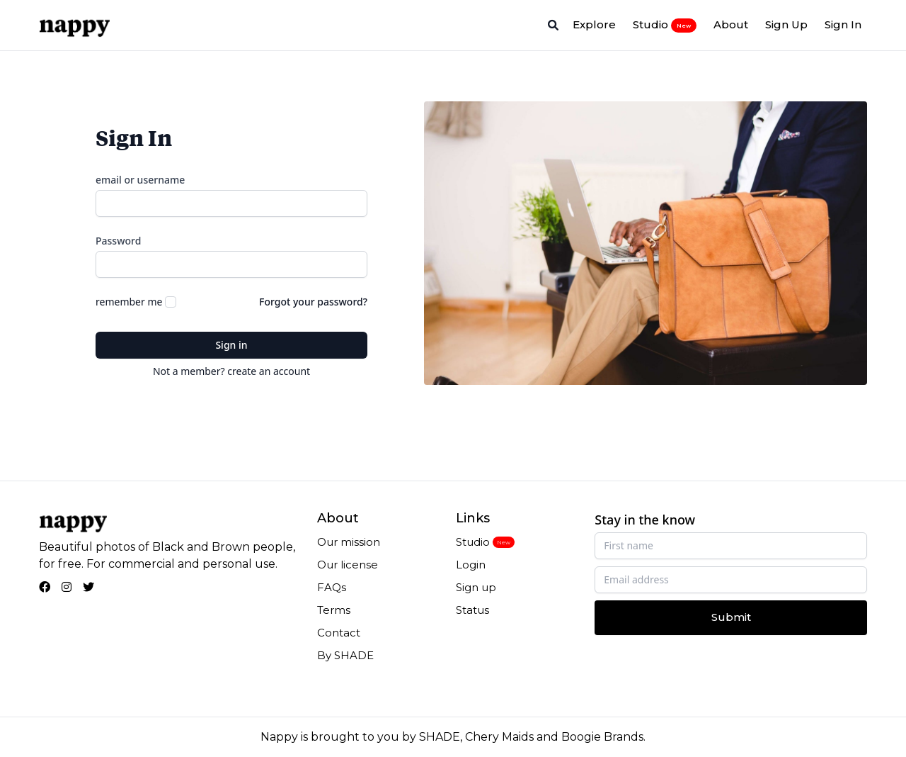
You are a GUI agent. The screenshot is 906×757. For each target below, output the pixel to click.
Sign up (476, 587)
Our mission (348, 542)
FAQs (331, 587)
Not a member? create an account (231, 371)
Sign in (231, 345)
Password (118, 240)
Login (471, 564)
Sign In (843, 24)
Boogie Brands (602, 737)
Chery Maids (499, 737)
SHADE (439, 737)
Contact (338, 632)
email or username (140, 179)
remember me (129, 301)
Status (472, 610)
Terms (333, 610)
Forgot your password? (313, 301)
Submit (731, 617)
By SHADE (345, 655)
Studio (664, 25)
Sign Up (786, 24)
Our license (347, 564)
